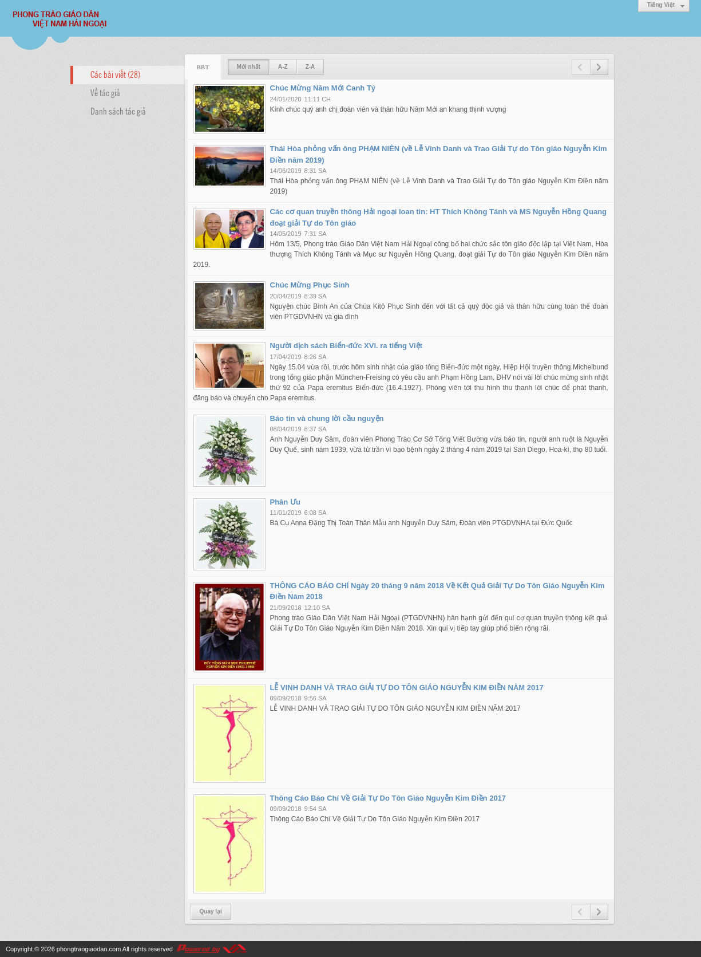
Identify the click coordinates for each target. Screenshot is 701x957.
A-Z (283, 67)
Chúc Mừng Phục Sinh (310, 285)
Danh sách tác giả (118, 110)
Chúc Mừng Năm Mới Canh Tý (323, 88)
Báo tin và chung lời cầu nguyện (327, 418)
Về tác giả (105, 92)
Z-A (310, 67)
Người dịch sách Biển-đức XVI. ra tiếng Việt (346, 345)
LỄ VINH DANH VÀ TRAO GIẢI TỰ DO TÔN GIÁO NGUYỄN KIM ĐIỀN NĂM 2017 (407, 687)
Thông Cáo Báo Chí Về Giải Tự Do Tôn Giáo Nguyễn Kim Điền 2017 (388, 798)
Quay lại (211, 911)
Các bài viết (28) (115, 74)
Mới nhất (248, 67)
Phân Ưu (285, 502)
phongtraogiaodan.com (89, 949)
